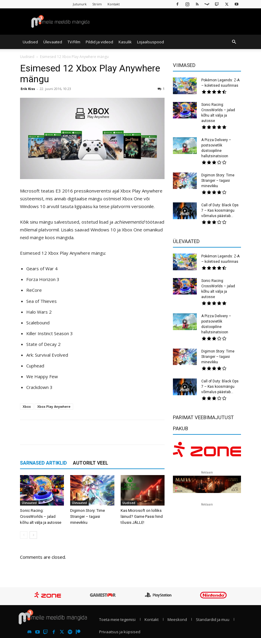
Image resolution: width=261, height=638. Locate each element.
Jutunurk (80, 4)
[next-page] (33, 535)
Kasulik (125, 42)
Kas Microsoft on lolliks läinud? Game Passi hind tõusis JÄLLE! (142, 516)
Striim (97, 4)
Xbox (27, 406)
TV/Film (73, 42)
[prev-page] (23, 535)
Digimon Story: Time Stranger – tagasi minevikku (87, 516)
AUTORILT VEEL (90, 463)
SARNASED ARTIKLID (43, 463)
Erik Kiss (28, 88)
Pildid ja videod (99, 42)
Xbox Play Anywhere (53, 406)
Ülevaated (52, 42)
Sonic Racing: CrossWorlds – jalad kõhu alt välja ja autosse (40, 516)
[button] (234, 42)
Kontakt (114, 4)
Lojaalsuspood (150, 42)
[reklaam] (207, 451)
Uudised (30, 42)
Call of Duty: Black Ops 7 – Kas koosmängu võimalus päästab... (220, 210)
